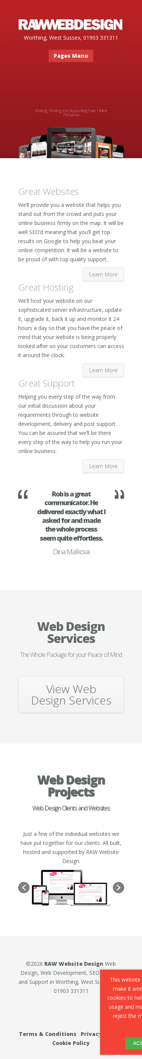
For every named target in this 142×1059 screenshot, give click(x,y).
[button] (24, 887)
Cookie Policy (71, 1043)
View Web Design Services (71, 694)
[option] (71, 887)
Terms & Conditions (47, 1033)
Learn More (103, 274)
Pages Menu (71, 55)
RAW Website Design (73, 963)
